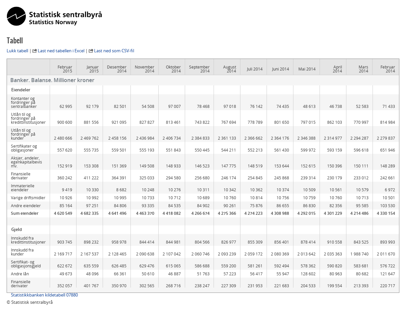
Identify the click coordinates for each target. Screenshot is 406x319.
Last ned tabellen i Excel (61, 51)
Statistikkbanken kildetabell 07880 (44, 295)
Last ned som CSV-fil (114, 51)
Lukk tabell (17, 51)
